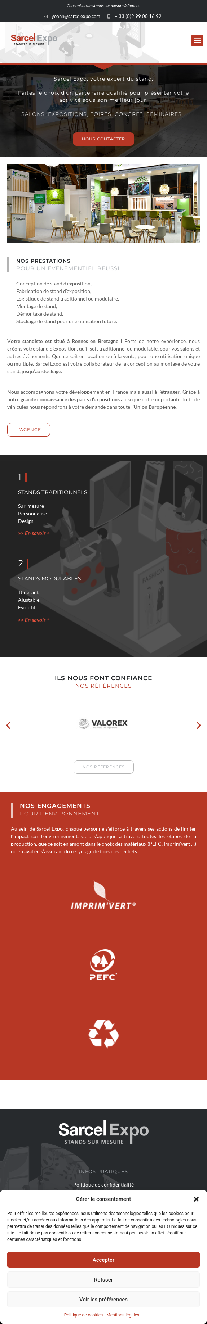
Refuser (103, 1279)
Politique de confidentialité (103, 1184)
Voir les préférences (103, 1299)
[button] (196, 1199)
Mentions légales (122, 1315)
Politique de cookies (83, 1315)
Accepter (103, 1260)
